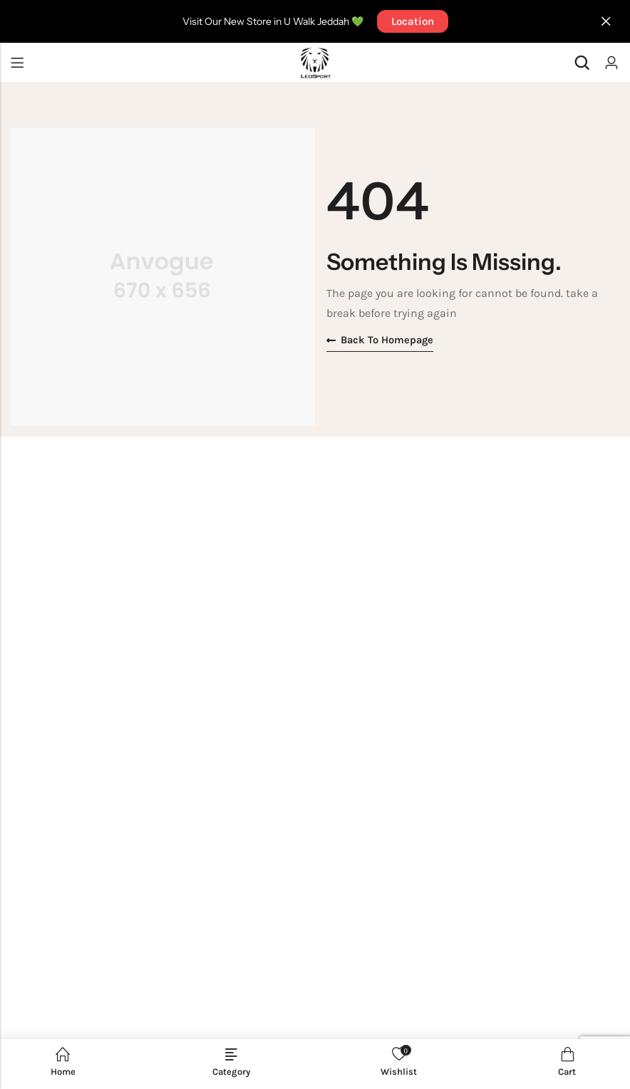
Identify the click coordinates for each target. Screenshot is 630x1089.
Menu (17, 63)
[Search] (581, 63)
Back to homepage (381, 340)
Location (412, 21)
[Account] (611, 63)
